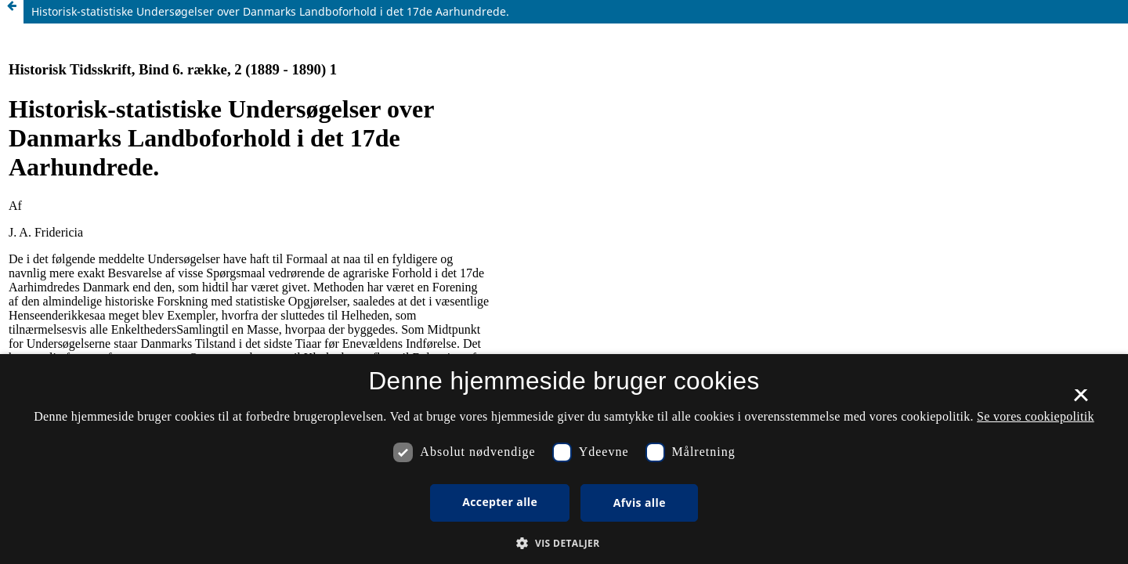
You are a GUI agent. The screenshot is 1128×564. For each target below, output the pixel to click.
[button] (563, 543)
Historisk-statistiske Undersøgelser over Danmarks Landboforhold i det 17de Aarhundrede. (270, 11)
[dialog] (564, 459)
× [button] (1081, 400)
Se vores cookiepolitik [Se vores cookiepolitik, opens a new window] (1035, 416)
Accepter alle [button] (499, 501)
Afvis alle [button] (639, 502)
